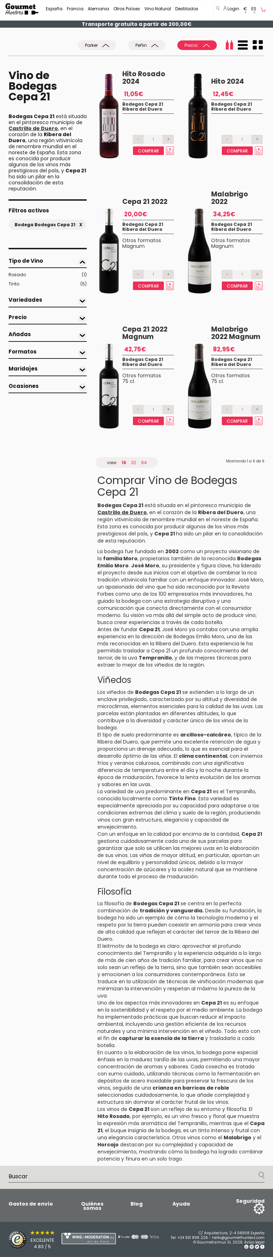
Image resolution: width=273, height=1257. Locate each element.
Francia (75, 9)
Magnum (133, 246)
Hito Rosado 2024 (143, 77)
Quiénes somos (92, 1206)
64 (144, 463)
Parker (97, 45)
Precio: (197, 45)
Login (231, 9)
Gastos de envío (31, 1203)
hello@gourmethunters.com (238, 1237)
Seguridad (250, 1201)
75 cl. (128, 381)
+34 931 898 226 (192, 1237)
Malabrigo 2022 (229, 197)
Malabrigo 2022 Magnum (235, 332)
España (54, 9)
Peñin (146, 45)
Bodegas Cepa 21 (142, 104)
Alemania (98, 9)
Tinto (48, 284)
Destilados (186, 9)
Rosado (48, 275)
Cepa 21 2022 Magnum (144, 332)
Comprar (148, 151)
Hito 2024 (227, 81)
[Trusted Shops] (23, 1239)
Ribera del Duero (142, 109)
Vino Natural (157, 9)
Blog (136, 1203)
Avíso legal (254, 1242)
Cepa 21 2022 (144, 201)
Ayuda (181, 1203)
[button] (245, 10)
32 (133, 463)
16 (124, 463)
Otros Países (126, 9)
